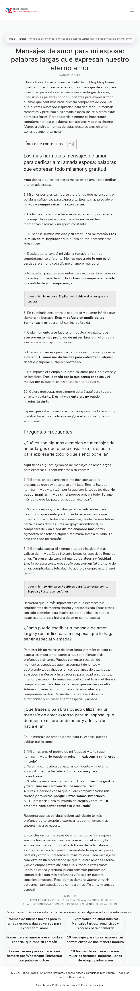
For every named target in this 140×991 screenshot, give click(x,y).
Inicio (12, 39)
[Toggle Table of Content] (69, 144)
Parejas (22, 39)
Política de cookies (63, 985)
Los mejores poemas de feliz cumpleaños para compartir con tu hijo (71, 900)
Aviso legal (42, 985)
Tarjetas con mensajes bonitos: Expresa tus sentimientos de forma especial (71, 904)
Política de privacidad (91, 985)
